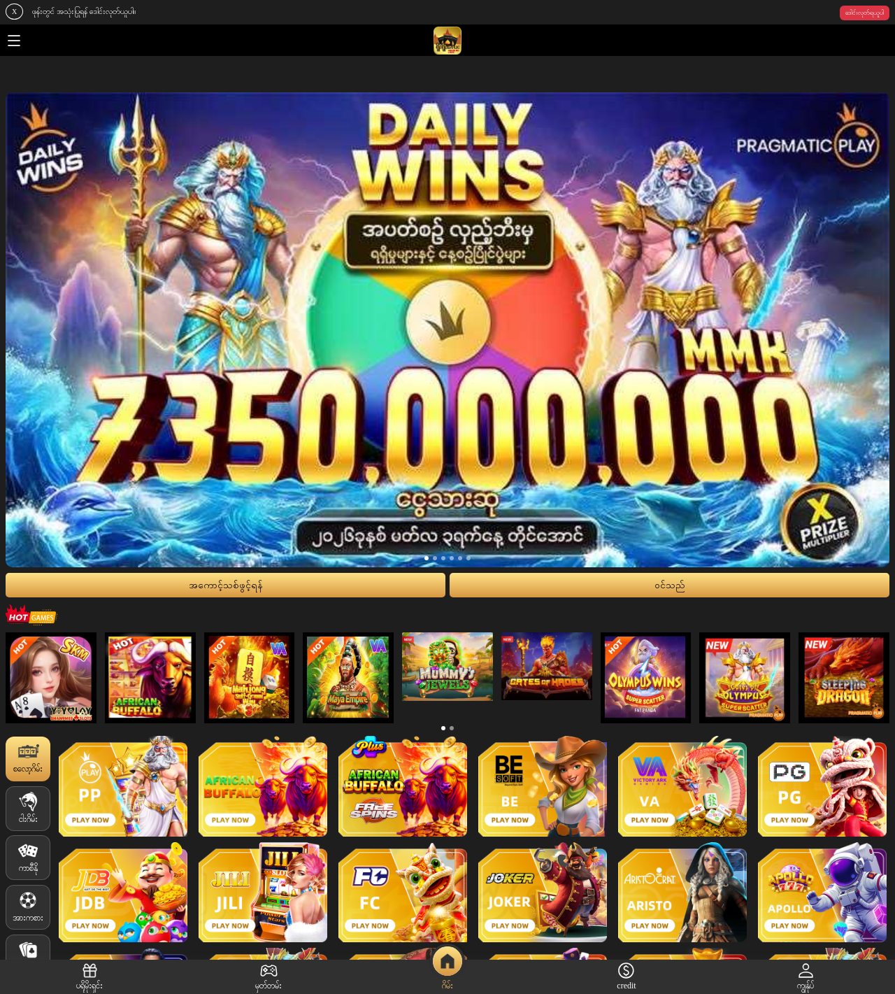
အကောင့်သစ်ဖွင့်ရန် (226, 585)
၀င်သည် (669, 585)
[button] (426, 558)
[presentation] (53, 330)
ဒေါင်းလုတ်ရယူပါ (864, 12)
